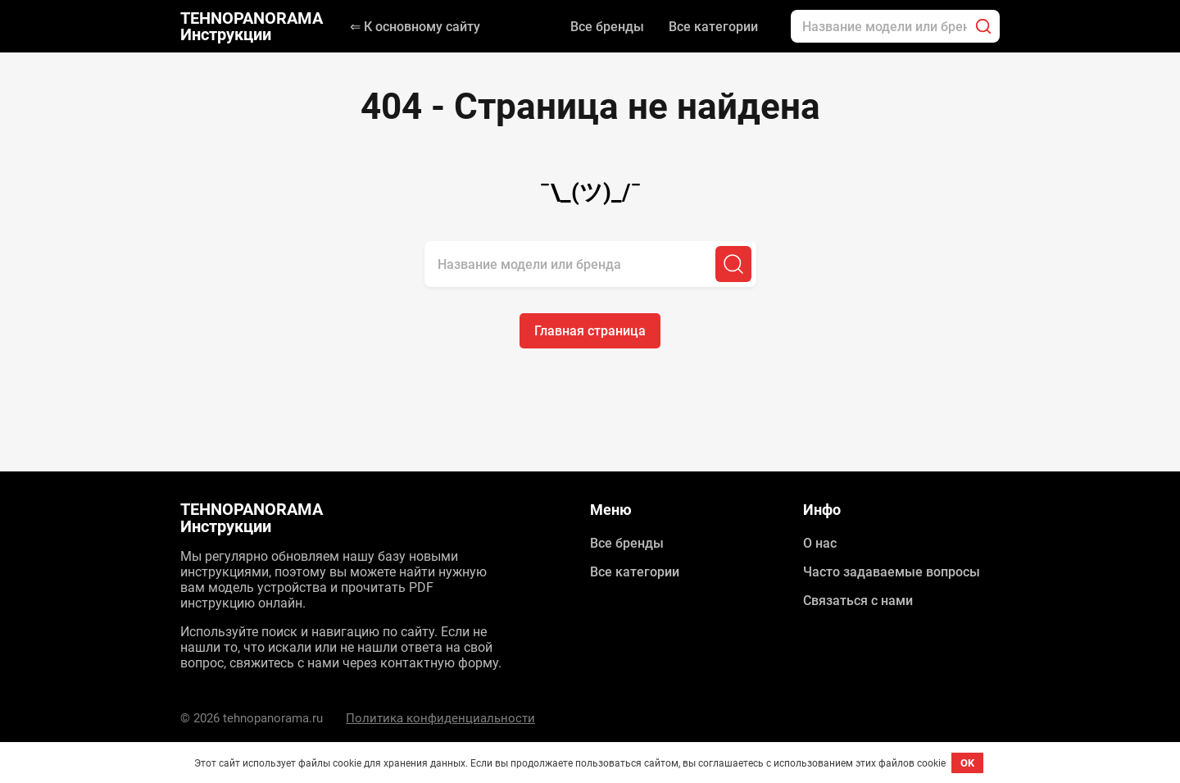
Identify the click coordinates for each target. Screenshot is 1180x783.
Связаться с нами (858, 600)
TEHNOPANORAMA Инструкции (251, 26)
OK (967, 763)
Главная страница (590, 331)
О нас (820, 543)
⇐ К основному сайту (415, 26)
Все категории (713, 26)
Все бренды (607, 26)
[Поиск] (983, 26)
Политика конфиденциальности (440, 718)
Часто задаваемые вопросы (891, 572)
